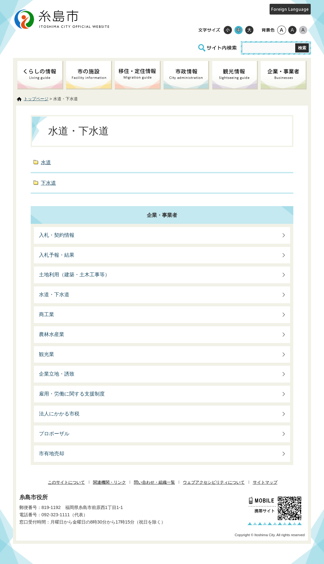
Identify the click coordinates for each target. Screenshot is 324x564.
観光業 (46, 354)
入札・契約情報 (56, 235)
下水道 (48, 183)
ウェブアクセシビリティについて (214, 482)
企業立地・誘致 (56, 374)
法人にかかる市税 (59, 413)
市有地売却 (51, 453)
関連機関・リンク (109, 482)
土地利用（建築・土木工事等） (74, 274)
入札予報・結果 (56, 255)
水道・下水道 (54, 294)
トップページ (36, 98)
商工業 (46, 314)
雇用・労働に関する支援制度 (72, 393)
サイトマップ (265, 482)
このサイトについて (66, 482)
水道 (46, 162)
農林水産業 (51, 334)
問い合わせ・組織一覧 (154, 482)
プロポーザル (54, 433)
